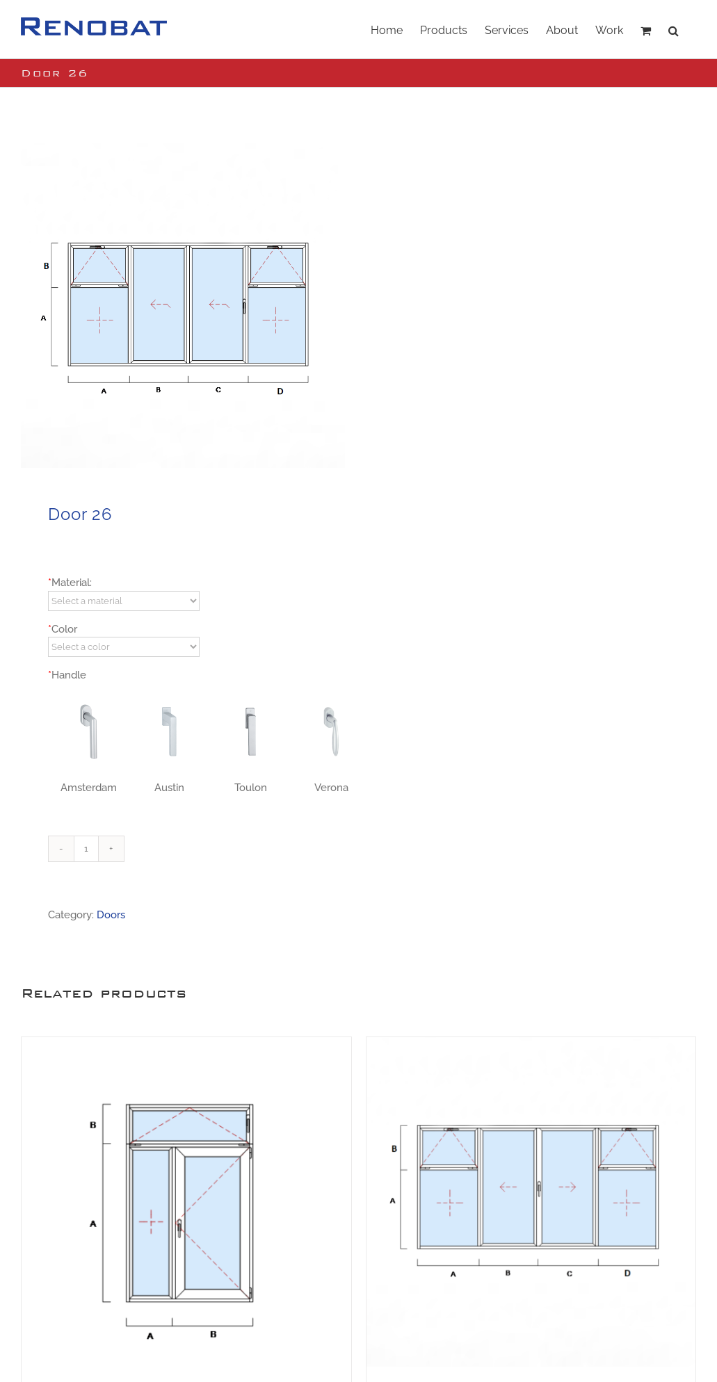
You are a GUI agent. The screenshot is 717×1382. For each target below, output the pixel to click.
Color (62, 629)
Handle (67, 675)
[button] (673, 29)
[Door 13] (186, 1202)
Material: (70, 582)
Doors (111, 915)
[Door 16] (531, 1202)
